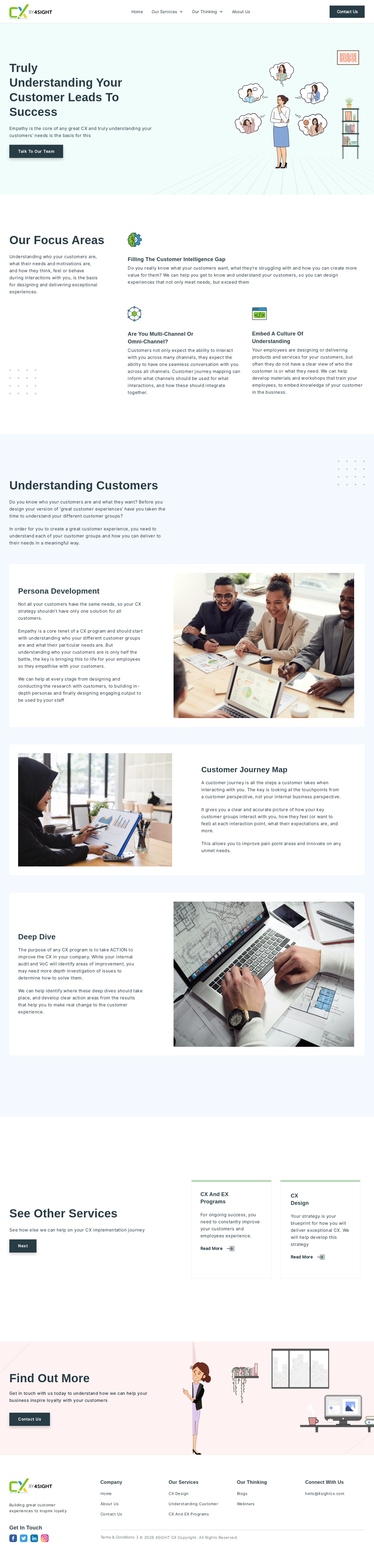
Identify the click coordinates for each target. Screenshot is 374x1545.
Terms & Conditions (118, 1537)
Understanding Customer (193, 1503)
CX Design (179, 1493)
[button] (36, 151)
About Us (241, 11)
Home (137, 11)
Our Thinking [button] (207, 11)
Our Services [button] (167, 11)
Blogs (242, 1493)
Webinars (246, 1503)
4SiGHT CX (165, 1537)
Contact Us (347, 11)
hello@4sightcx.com (324, 1493)
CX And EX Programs (189, 1514)
